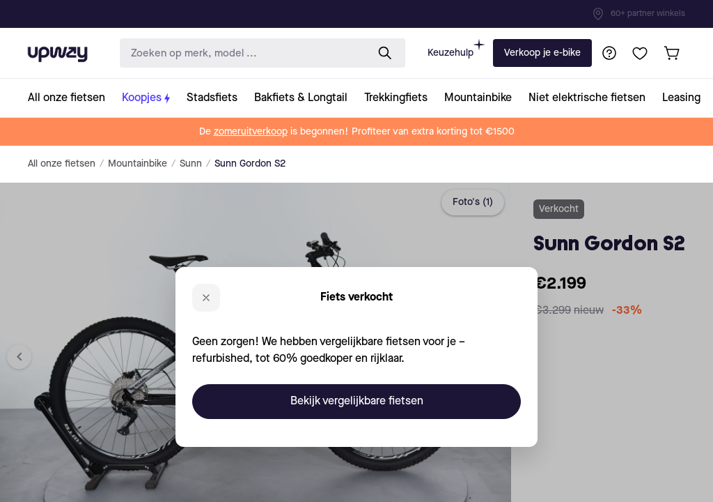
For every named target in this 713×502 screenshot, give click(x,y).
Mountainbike (137, 164)
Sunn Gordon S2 (249, 164)
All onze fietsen (61, 164)
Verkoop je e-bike (542, 53)
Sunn (191, 164)
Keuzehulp (456, 48)
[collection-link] (70, 98)
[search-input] (240, 53)
